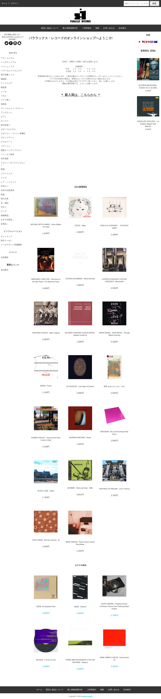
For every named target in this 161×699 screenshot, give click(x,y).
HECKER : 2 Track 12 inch (46, 660)
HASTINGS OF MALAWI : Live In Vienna (114, 489)
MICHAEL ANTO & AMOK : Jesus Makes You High (46, 225)
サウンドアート (7, 137)
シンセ (4, 91)
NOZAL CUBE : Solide (46, 491)
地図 (97, 28)
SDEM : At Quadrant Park (45, 606)
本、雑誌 (4, 203)
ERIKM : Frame (46, 386)
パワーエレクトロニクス (11, 71)
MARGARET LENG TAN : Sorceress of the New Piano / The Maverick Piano (45, 280)
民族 (3, 194)
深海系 (4, 104)
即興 (3, 169)
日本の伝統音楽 (7, 190)
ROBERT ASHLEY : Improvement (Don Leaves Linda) (45, 439)
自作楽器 (4, 158)
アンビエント (6, 112)
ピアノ (4, 117)
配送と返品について (50, 28)
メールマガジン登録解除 (11, 245)
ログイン (15, 3)
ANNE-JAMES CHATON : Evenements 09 (114, 658)
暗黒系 (4, 87)
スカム (4, 96)
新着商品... (5, 215)
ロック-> (4, 121)
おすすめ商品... (7, 220)
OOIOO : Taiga (80, 225)
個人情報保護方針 (70, 28)
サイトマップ (6, 236)
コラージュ (5, 146)
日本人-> (4, 186)
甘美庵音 (4, 257)
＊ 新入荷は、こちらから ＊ (81, 95)
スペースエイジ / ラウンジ (12, 108)
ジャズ (4, 178)
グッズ (4, 211)
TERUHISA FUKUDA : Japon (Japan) (46, 333)
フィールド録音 (7, 154)
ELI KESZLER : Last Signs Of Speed (80, 386)
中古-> (3, 207)
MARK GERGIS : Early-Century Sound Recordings (80, 543)
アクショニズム (7, 58)
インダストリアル (8, 62)
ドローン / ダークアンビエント (13, 164)
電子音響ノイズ (7, 75)
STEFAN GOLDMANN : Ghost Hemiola (80, 279)
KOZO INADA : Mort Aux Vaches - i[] (45, 540)
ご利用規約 (86, 28)
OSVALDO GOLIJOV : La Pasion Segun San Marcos (148, 111)
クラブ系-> (5, 100)
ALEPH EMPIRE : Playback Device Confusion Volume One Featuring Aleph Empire (114, 606)
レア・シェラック (8, 182)
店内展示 (122, 28)
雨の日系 (4, 199)
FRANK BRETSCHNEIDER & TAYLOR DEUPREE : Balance (80, 661)
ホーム (4, 3)
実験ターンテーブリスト (11, 150)
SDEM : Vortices (80, 607)
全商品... (4, 224)
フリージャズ (6, 173)
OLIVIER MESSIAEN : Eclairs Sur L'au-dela (148, 73)
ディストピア (6, 83)
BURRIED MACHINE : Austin (80, 437)
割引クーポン (6, 240)
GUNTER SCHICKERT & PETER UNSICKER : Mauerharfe (114, 280)
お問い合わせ (109, 28)
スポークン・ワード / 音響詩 (13, 133)
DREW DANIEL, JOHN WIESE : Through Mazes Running (114, 334)
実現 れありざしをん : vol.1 (114, 386)
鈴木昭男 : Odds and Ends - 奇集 (80, 488)
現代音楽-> (5, 125)
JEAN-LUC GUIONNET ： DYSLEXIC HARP (114, 227)
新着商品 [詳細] (148, 51)
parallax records (86, 696)
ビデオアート (6, 142)
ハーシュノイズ (7, 66)
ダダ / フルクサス (8, 129)
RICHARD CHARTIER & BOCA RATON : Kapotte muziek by (80, 334)
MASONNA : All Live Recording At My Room (114, 433)
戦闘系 (4, 79)
